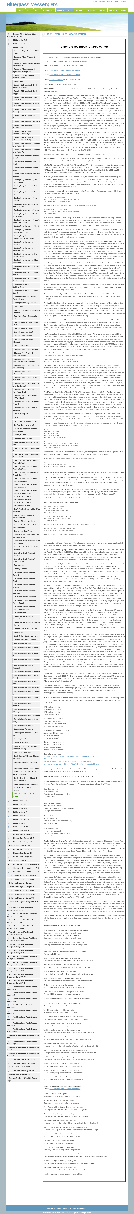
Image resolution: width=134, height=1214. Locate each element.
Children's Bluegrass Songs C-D (26, 872)
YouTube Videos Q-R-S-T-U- (24, 1071)
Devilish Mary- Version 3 (23, 332)
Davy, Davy (18, 306)
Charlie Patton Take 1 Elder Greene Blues (65, 70)
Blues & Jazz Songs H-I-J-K (19, 845)
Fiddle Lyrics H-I (19, 804)
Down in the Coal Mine (23, 531)
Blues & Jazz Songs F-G (22, 842)
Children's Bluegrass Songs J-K (21, 883)
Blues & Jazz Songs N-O (23, 853)
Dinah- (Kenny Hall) (21, 414)
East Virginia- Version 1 (23, 643)
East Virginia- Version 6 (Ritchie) (27, 671)
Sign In (123, 1)
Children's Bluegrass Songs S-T (21, 898)
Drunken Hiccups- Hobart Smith (26, 768)
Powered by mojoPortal (51, 1213)
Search (116, 1)
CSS (72, 1213)
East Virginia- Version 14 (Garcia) (27, 715)
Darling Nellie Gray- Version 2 (25, 303)
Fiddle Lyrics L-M (20, 812)
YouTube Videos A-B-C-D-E (24, 1059)
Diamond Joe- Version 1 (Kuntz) (26, 349)
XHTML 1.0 (65, 1213)
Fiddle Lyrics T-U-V (20, 827)
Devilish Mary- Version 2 (23, 328)
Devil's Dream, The (21, 345)
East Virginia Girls (21, 739)
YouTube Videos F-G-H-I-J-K (24, 1063)
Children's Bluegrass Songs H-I (21, 879)
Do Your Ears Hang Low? (24, 425)
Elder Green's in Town (22, 752)
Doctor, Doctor (20, 435)
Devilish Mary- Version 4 (23, 336)
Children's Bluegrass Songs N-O (21, 890)
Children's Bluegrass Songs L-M (21, 887)
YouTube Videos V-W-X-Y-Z (19, 1074)
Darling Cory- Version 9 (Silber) (26, 226)
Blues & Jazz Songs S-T (18, 860)
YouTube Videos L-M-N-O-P (19, 1067)
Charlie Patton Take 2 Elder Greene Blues (65, 75)
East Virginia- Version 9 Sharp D (26, 687)
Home (95, 1)
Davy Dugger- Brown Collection (26, 784)
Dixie (16, 417)
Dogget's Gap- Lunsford (23, 438)
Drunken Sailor (20, 613)
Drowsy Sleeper (20, 569)
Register (109, 1)
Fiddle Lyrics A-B (20, 40)
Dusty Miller (18, 632)
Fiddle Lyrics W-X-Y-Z (21, 831)
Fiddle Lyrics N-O (20, 816)
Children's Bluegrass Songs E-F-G (22, 875)
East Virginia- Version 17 (23, 729)
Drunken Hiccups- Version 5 (25, 597)
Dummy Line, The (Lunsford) (25, 628)
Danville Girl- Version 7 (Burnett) (27, 121)
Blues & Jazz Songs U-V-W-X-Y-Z (26, 864)
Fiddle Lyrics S (19, 823)
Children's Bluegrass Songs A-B (26, 868)
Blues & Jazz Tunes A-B (22, 834)
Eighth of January (21, 742)
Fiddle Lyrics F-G (20, 801)
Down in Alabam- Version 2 (24, 521)
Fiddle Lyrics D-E (20, 47)
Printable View (59, 1208)
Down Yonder (19, 565)
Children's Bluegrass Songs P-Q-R (22, 894)
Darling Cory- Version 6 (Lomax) (26, 210)
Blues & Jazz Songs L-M (23, 849)
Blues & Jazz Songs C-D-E (23, 838)
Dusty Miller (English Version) (26, 636)
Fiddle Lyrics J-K (20, 808)
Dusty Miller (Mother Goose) (25, 640)
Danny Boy (18, 81)
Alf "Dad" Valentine (56, 80)
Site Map (102, 1)
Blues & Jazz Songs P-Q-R (23, 857)
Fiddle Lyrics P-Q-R (21, 819)
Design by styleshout (83, 1213)
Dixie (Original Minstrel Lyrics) (26, 421)
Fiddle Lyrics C (19, 44)
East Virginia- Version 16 (23, 725)
